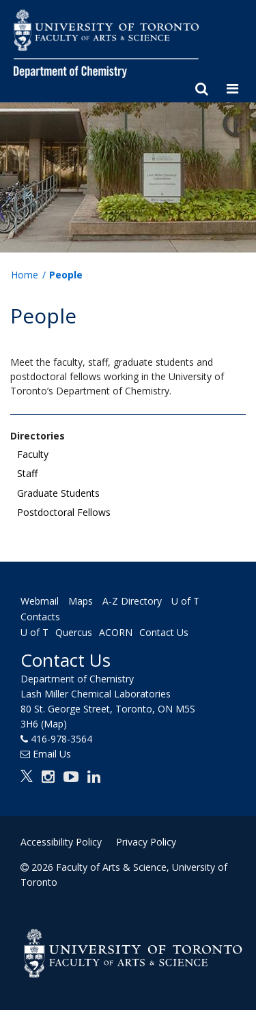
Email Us (52, 753)
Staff (27, 473)
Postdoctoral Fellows (64, 512)
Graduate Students (58, 493)
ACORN (115, 632)
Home (24, 274)
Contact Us (163, 632)
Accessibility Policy (61, 841)
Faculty (32, 454)
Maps (80, 600)
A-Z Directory (132, 600)
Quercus (73, 632)
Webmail (39, 600)
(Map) (54, 723)
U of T (34, 632)
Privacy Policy (146, 841)
